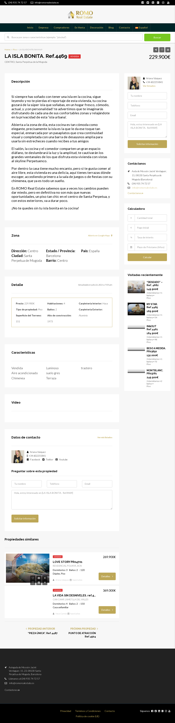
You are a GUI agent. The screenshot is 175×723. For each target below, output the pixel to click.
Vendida (74, 56)
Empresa (43, 27)
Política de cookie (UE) (87, 715)
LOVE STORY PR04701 (67, 561)
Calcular (147, 256)
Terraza (51, 377)
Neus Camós (61, 612)
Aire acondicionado (25, 373)
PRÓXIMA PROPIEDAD (84, 628)
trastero (87, 368)
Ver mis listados (104, 436)
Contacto (124, 27)
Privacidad (65, 710)
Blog (111, 27)
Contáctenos (135, 192)
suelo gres (53, 373)
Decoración (96, 27)
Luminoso (53, 368)
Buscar (157, 37)
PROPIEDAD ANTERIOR (40, 628)
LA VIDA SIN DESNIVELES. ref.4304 (75, 594)
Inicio (30, 27)
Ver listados (149, 85)
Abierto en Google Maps (100, 235)
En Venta (80, 27)
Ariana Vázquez (62, 579)
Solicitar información (25, 517)
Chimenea (18, 377)
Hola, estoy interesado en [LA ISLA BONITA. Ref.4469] (61, 499)
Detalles (107, 575)
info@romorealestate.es (144, 187)
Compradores (61, 27)
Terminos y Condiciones (88, 710)
